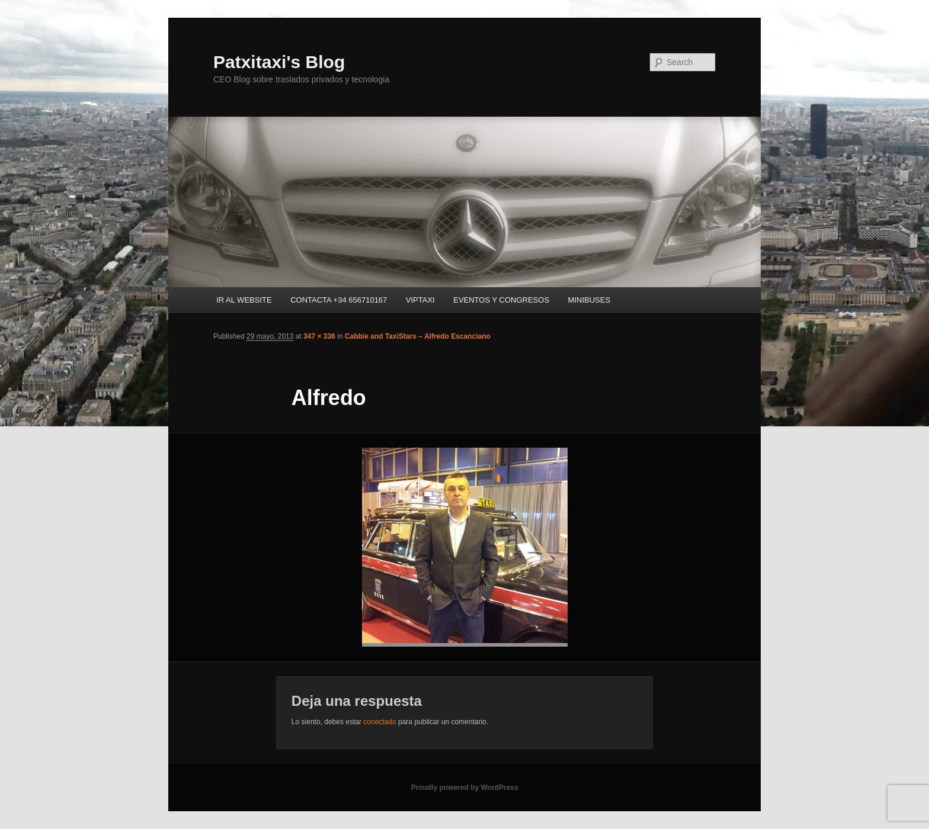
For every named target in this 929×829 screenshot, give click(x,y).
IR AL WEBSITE (243, 299)
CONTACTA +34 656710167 (338, 299)
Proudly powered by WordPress (464, 787)
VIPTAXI (420, 299)
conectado (379, 722)
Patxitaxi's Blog (279, 62)
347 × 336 (319, 336)
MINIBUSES (589, 299)
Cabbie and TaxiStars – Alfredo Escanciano (418, 336)
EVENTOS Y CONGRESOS (501, 299)
